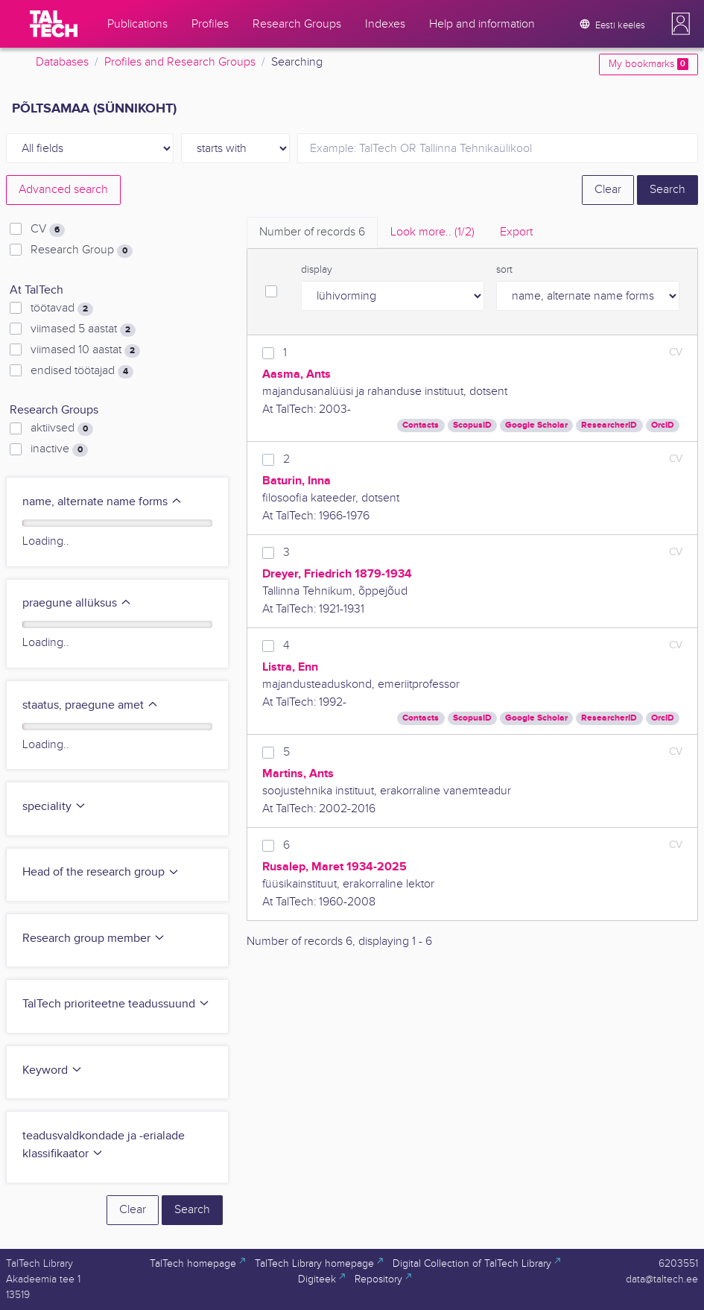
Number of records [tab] (312, 232)
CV (48, 229)
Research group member (93, 938)
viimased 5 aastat (83, 329)
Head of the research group (101, 872)
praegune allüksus (77, 603)
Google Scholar (536, 425)
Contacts (420, 425)
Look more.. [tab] (432, 232)
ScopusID (472, 425)
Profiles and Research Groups (180, 62)
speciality (54, 807)
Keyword (52, 1070)
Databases (62, 62)
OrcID (662, 425)
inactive (59, 449)
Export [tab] (516, 232)
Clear (607, 190)
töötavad (62, 308)
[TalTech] (53, 24)
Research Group (82, 250)
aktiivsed (62, 428)
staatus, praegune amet (90, 705)
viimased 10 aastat (85, 350)
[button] (681, 24)
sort (504, 270)
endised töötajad (82, 371)
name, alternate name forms (102, 502)
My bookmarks (648, 64)
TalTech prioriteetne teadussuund (116, 1004)
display (316, 270)
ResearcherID (609, 425)
